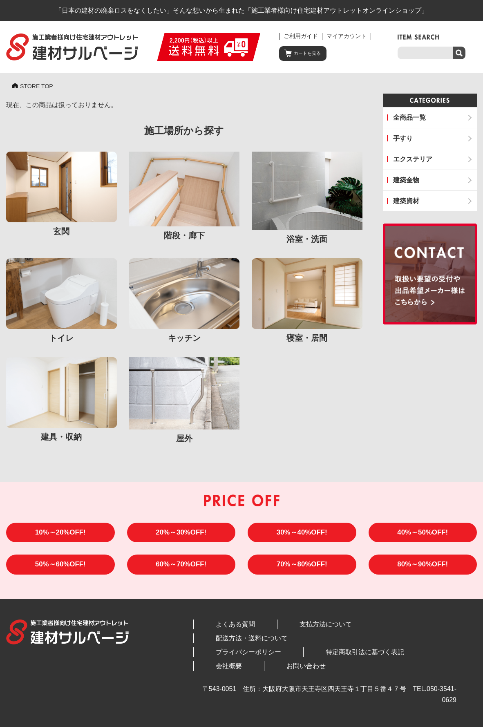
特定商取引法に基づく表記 (317, 643)
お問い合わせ (427, 643)
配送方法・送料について (353, 629)
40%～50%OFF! (423, 534)
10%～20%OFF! (60, 534)
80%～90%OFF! (423, 569)
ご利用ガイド (301, 36)
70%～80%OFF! (302, 569)
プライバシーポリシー (232, 643)
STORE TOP (39, 86)
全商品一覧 (409, 117)
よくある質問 (219, 629)
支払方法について (278, 629)
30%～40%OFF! (302, 534)
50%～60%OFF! (60, 569)
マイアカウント (346, 36)
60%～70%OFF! (181, 569)
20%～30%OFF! (181, 534)
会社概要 (382, 643)
